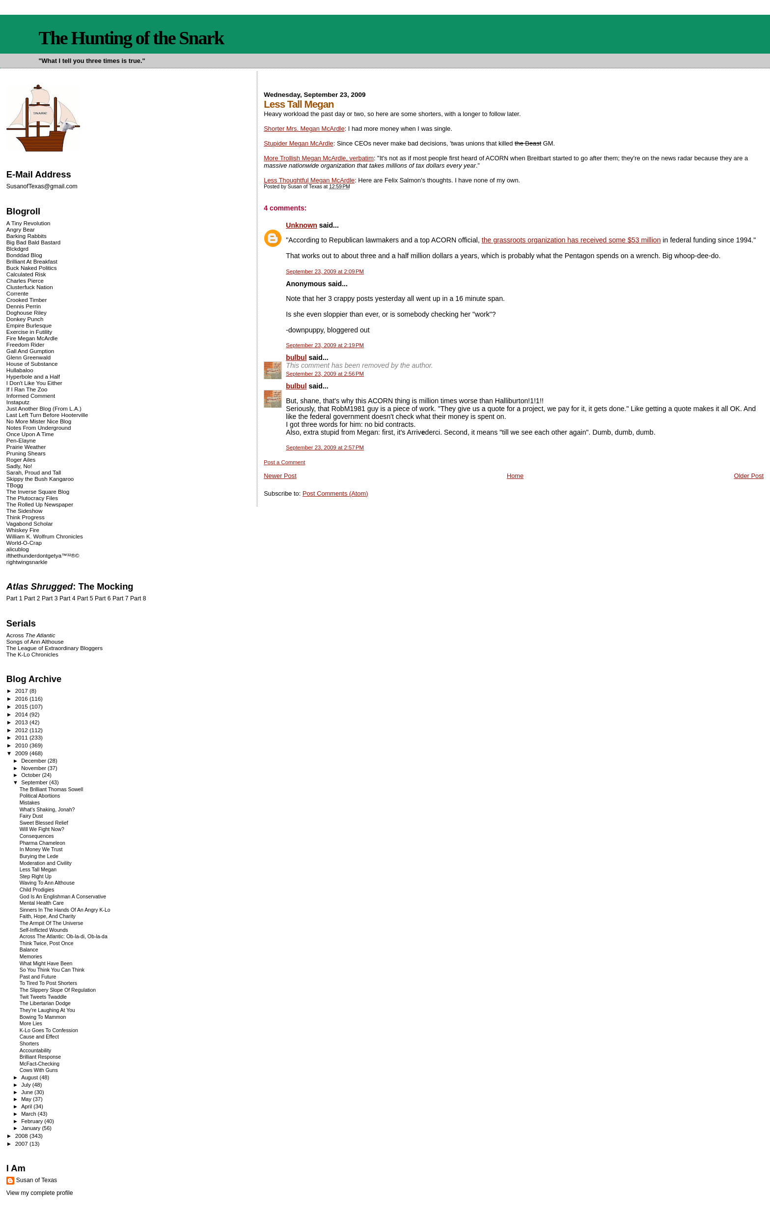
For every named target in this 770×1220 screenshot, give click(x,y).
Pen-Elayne (21, 440)
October (31, 775)
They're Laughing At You (47, 1010)
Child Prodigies (37, 890)
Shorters (29, 1043)
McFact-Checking (39, 1064)
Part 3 (50, 598)
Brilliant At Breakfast (31, 261)
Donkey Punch (25, 319)
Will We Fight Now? (42, 829)
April (27, 1106)
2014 (22, 714)
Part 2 (32, 598)
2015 (22, 706)
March (29, 1114)
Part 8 (138, 598)
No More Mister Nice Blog (38, 421)
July (26, 1085)
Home (515, 475)
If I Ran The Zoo (27, 389)
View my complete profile (39, 1193)
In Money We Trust (41, 849)
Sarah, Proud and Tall (33, 472)
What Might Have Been (46, 963)
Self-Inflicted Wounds (44, 930)
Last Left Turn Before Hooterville (47, 415)
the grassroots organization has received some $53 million (571, 240)
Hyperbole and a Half (33, 376)
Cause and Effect (39, 1037)
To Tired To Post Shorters (48, 983)
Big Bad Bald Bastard (33, 242)
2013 (22, 722)
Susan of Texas (36, 1180)
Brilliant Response (40, 1057)
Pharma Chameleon (42, 843)
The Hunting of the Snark (130, 38)
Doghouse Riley (26, 312)
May (27, 1099)
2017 (22, 690)
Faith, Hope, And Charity (48, 916)
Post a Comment (284, 462)
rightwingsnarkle (27, 562)
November (34, 768)
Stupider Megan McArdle (298, 143)
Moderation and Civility (46, 863)
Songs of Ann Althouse (35, 641)
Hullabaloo (19, 370)
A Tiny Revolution (28, 223)
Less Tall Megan (38, 869)
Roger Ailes (20, 459)
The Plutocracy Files (32, 498)
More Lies (31, 1023)
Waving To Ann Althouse (47, 883)
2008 (22, 1135)
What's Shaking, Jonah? (47, 809)
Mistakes (30, 802)
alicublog (17, 549)
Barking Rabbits (26, 236)
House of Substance (32, 363)
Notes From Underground (38, 427)
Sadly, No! (19, 466)
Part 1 (14, 598)
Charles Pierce (25, 280)
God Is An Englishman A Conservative (63, 896)
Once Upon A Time (30, 434)
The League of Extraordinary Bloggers (54, 648)
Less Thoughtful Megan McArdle (309, 180)
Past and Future (38, 977)
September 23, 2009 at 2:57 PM (325, 447)
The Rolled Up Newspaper (39, 504)
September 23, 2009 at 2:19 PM (325, 345)
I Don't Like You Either (34, 383)
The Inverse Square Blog (37, 491)
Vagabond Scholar (29, 523)
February (32, 1121)
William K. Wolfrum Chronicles (44, 536)
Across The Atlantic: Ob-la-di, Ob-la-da (64, 936)
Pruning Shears (26, 453)
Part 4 (67, 598)
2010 (22, 745)
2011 (22, 737)
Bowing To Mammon (43, 1017)
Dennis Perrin (23, 306)
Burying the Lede (39, 856)
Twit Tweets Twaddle (43, 997)
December (34, 761)
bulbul (296, 357)
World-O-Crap (24, 542)
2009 (22, 753)
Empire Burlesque (29, 325)
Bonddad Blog (24, 255)
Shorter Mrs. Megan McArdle (304, 128)
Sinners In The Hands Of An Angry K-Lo (65, 910)
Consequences (37, 836)
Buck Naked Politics (31, 268)
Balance (29, 949)
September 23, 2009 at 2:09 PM (325, 271)
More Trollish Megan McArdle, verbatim (319, 158)
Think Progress (25, 517)
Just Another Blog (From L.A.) (44, 408)
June (27, 1092)
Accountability (36, 1050)
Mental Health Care (42, 903)
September (35, 782)
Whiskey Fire (22, 530)
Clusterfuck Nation (29, 287)
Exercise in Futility (29, 331)
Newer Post (280, 475)
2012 (22, 730)
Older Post (749, 475)
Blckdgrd (17, 248)
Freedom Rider (25, 344)
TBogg (14, 485)
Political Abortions (40, 796)
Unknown (301, 225)
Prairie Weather (26, 447)
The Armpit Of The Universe (51, 923)
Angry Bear (20, 229)
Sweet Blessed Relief (44, 823)
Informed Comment (30, 395)
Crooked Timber (26, 300)
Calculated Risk (26, 274)
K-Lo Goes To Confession (49, 1030)
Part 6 (103, 598)
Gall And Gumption (30, 351)
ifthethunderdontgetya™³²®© (43, 555)
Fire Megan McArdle (32, 338)
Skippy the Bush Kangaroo (40, 479)
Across (30, 635)
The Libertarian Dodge (45, 1003)
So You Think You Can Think (52, 970)
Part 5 (85, 598)
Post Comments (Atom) (335, 493)
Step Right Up (36, 876)
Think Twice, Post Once (47, 943)
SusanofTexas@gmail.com (42, 186)
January (31, 1128)
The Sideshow (24, 510)
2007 (22, 1143)
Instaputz (17, 402)
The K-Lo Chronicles (32, 654)
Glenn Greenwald (28, 357)
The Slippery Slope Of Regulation (58, 990)
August (30, 1077)
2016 (22, 698)
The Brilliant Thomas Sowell (51, 789)
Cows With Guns (39, 1070)
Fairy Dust (31, 816)
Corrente (17, 293)
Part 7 (120, 598)
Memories (31, 956)
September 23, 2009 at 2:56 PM (325, 374)
